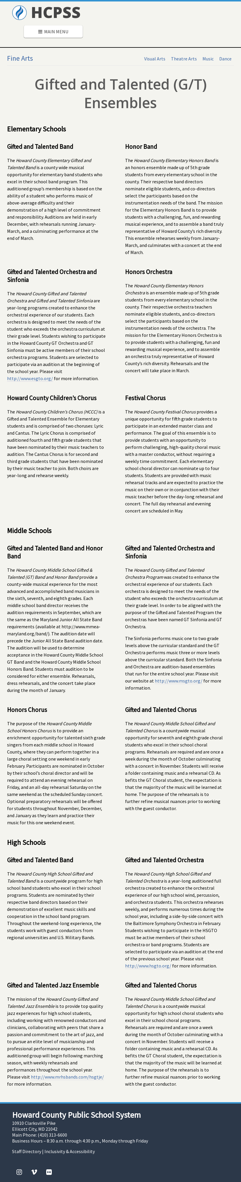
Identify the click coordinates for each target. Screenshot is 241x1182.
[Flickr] (49, 1172)
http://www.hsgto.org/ (148, 966)
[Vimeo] (34, 1172)
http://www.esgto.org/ (30, 378)
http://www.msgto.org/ (178, 681)
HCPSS (46, 11)
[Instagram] (19, 1172)
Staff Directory (26, 1151)
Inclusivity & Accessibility (69, 1151)
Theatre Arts (184, 59)
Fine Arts (20, 58)
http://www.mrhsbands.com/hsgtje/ (67, 1077)
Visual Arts (154, 59)
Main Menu (53, 31)
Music (208, 59)
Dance (225, 59)
